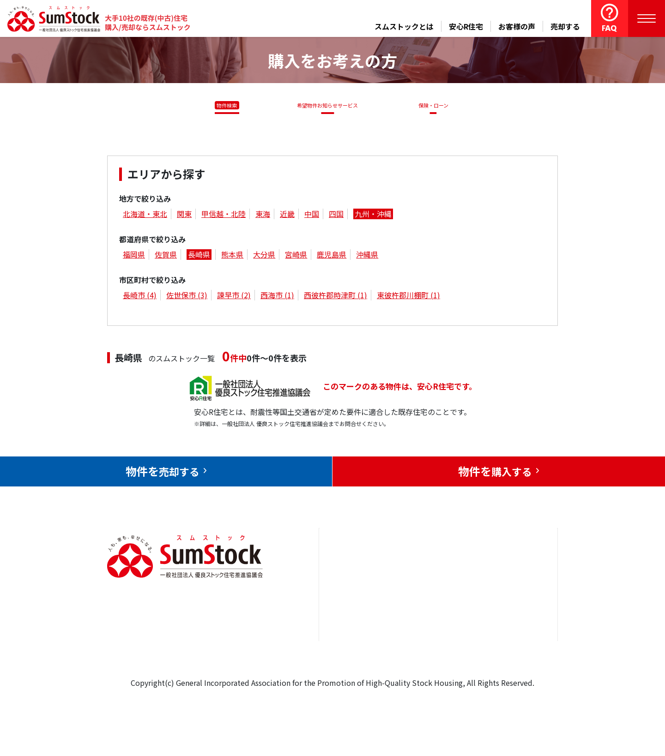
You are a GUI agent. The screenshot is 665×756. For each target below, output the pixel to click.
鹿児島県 (331, 256)
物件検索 (221, 105)
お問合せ (493, 573)
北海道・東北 (145, 215)
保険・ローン (435, 105)
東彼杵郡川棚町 (408, 297)
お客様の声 (516, 26)
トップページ (352, 573)
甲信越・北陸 (223, 215)
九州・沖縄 (373, 215)
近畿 (287, 215)
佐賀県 (166, 256)
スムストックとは (404, 26)
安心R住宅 (466, 26)
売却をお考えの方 (359, 601)
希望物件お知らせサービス (325, 105)
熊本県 (232, 256)
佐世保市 (186, 297)
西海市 (277, 297)
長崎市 (140, 297)
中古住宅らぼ (433, 629)
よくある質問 (433, 657)
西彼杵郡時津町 (335, 297)
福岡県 (134, 256)
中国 (311, 215)
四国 (336, 215)
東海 (262, 215)
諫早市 (234, 297)
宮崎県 (296, 256)
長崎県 (199, 256)
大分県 (264, 256)
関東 (184, 215)
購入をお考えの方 (359, 629)
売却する (565, 26)
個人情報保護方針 (508, 642)
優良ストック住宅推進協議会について (512, 608)
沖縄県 (367, 256)
